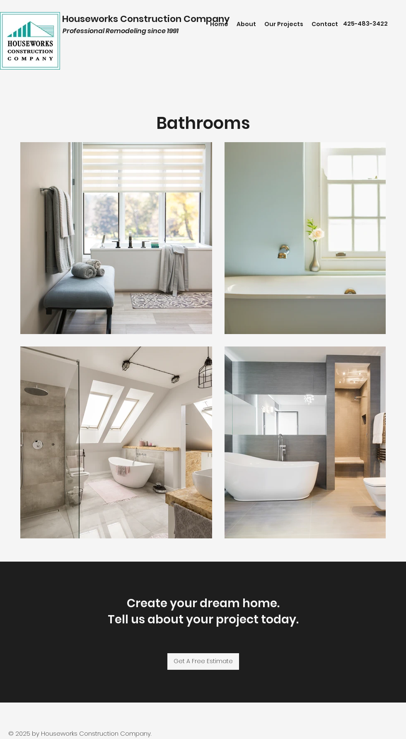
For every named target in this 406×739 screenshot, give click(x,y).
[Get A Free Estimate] (203, 661)
